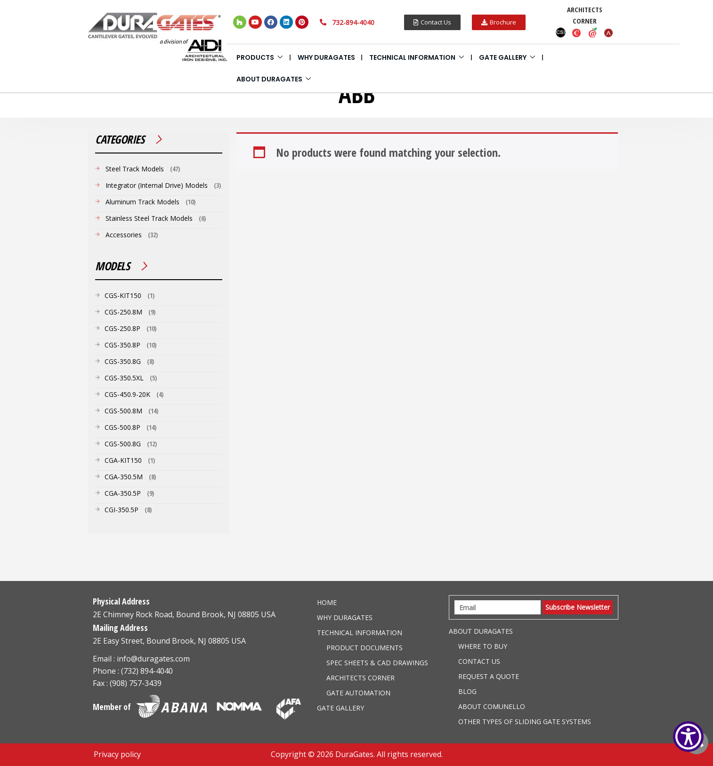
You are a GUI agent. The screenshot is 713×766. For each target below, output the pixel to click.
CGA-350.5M (124, 476)
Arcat (609, 32)
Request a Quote (488, 676)
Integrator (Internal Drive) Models (156, 185)
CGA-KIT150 (123, 460)
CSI (561, 32)
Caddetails (577, 32)
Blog (467, 691)
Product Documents (364, 647)
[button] (432, 22)
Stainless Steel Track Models (149, 218)
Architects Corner (360, 677)
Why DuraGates (326, 57)
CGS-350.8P (122, 344)
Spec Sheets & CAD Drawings (377, 662)
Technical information (412, 57)
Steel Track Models (134, 168)
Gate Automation (358, 692)
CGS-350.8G (123, 361)
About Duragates (269, 79)
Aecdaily (593, 32)
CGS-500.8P (122, 427)
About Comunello (491, 706)
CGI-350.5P (121, 509)
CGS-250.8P (122, 328)
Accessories (123, 234)
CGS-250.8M (123, 311)
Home (327, 602)
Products (255, 57)
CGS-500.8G (123, 443)
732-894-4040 (353, 22)
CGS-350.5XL (124, 377)
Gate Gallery (503, 57)
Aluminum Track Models (142, 201)
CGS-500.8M (123, 410)
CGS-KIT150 (123, 295)
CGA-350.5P (123, 493)
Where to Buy (482, 646)
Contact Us (479, 661)
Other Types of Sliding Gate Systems (524, 721)
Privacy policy (117, 754)
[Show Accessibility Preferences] (688, 736)
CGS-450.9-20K (127, 394)
